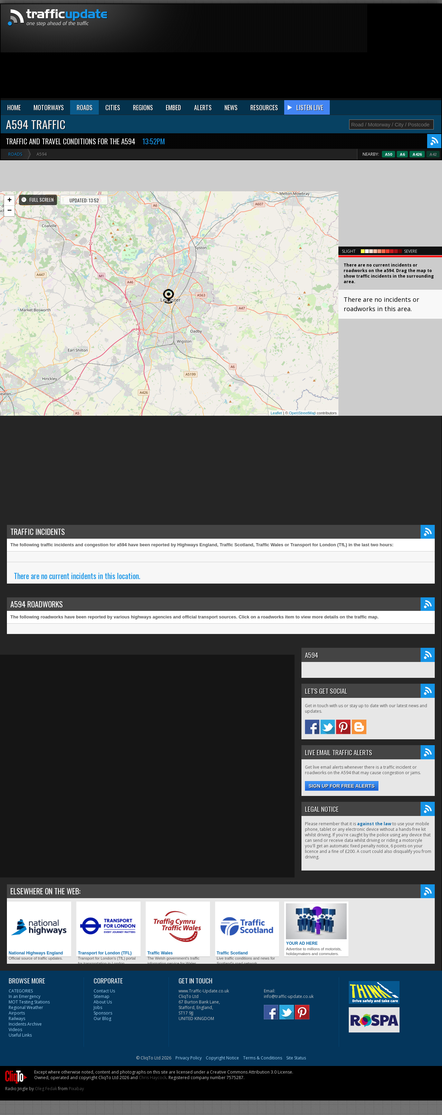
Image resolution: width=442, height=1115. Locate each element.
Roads (15, 154)
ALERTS (203, 107)
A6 (417, 154)
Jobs (98, 1007)
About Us (103, 1002)
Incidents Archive (25, 1024)
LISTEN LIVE (309, 107)
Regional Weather (26, 1007)
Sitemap (101, 996)
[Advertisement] (349, 52)
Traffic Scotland (247, 929)
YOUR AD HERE (316, 924)
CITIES (112, 107)
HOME (14, 107)
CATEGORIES (21, 991)
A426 (431, 154)
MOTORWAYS (48, 107)
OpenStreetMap (302, 413)
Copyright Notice (222, 1058)
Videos (15, 1029)
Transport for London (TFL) (108, 929)
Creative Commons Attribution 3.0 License (251, 1072)
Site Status (296, 1058)
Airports (17, 1013)
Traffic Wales (177, 929)
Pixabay (76, 1089)
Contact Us (104, 991)
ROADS (85, 107)
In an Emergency (24, 996)
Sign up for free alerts (342, 786)
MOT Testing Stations (29, 1002)
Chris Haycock (152, 1077)
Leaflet (276, 413)
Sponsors (103, 1013)
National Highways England (39, 929)
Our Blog (102, 1018)
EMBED (173, 107)
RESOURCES (264, 107)
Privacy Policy (188, 1058)
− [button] (9, 211)
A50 (403, 154)
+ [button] (9, 200)
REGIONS (143, 107)
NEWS (231, 107)
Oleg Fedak (46, 1089)
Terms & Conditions (262, 1058)
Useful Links (20, 1035)
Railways (17, 1018)
